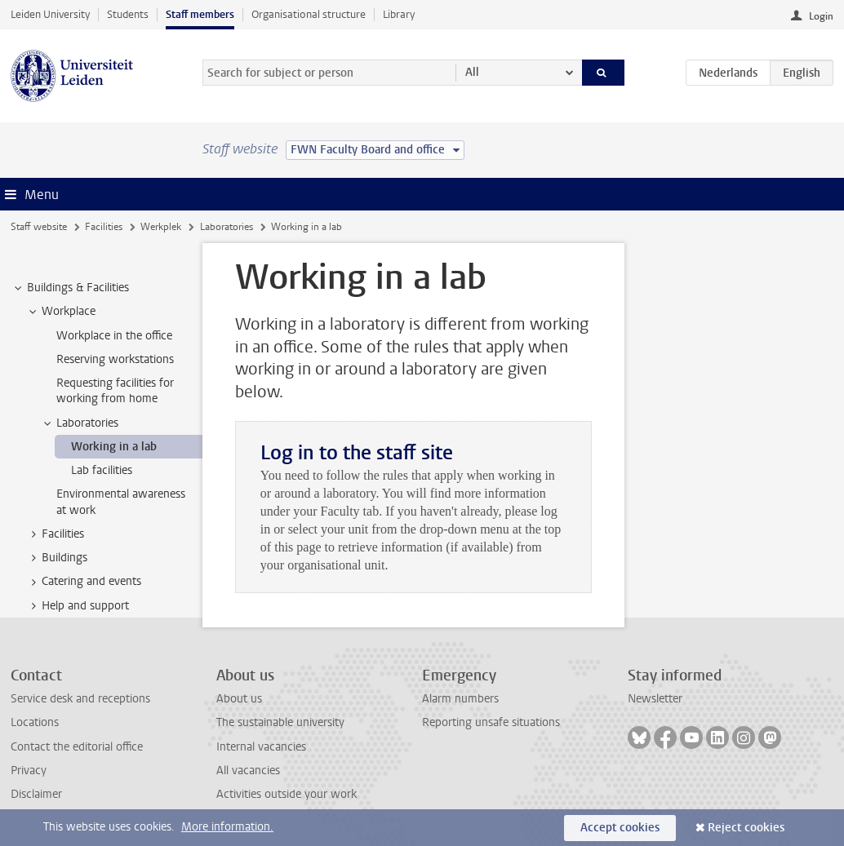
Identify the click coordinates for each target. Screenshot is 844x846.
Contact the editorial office (77, 747)
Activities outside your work (286, 794)
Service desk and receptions (80, 698)
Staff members (200, 14)
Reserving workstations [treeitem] (115, 359)
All (472, 72)
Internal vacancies (261, 747)
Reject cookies (746, 827)
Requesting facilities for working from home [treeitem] (115, 390)
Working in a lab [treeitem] (114, 446)
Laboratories (226, 226)
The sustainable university (280, 722)
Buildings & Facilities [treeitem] (70, 288)
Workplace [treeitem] (61, 311)
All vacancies (248, 770)
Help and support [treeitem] (77, 606)
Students (128, 14)
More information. (227, 827)
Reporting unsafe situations (491, 722)
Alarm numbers (460, 698)
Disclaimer (36, 794)
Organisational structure (308, 14)
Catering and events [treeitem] (83, 582)
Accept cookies (620, 827)
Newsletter (655, 698)
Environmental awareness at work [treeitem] (120, 501)
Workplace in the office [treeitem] (114, 335)
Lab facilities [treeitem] (101, 470)
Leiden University (50, 14)
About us (239, 698)
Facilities (103, 226)
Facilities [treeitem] (55, 534)
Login (821, 16)
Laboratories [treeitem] (79, 423)
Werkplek (160, 226)
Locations (35, 722)
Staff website (39, 226)
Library (399, 14)
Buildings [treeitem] (56, 558)
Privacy (29, 770)
